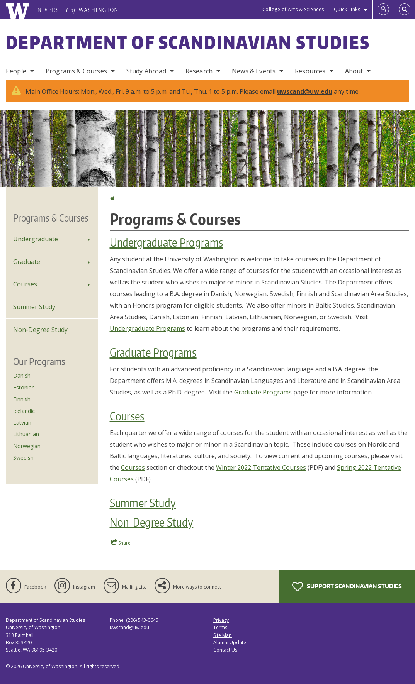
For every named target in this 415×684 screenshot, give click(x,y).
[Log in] (383, 9)
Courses (127, 415)
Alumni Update (229, 642)
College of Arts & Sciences (293, 9)
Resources (310, 71)
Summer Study (143, 502)
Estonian (24, 387)
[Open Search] (404, 9)
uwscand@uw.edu (304, 91)
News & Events (254, 71)
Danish (22, 375)
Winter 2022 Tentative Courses (261, 467)
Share (121, 542)
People (16, 71)
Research (199, 71)
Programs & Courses (76, 71)
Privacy (221, 620)
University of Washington (50, 666)
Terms (220, 627)
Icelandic (24, 411)
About (354, 71)
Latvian (22, 422)
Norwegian (27, 446)
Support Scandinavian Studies (347, 586)
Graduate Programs (153, 352)
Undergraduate (35, 239)
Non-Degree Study (152, 522)
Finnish (22, 399)
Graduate (26, 261)
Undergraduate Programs (166, 242)
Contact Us (225, 650)
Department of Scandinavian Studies (188, 42)
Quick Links (347, 9)
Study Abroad (146, 71)
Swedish (23, 457)
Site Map (222, 635)
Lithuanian (26, 434)
